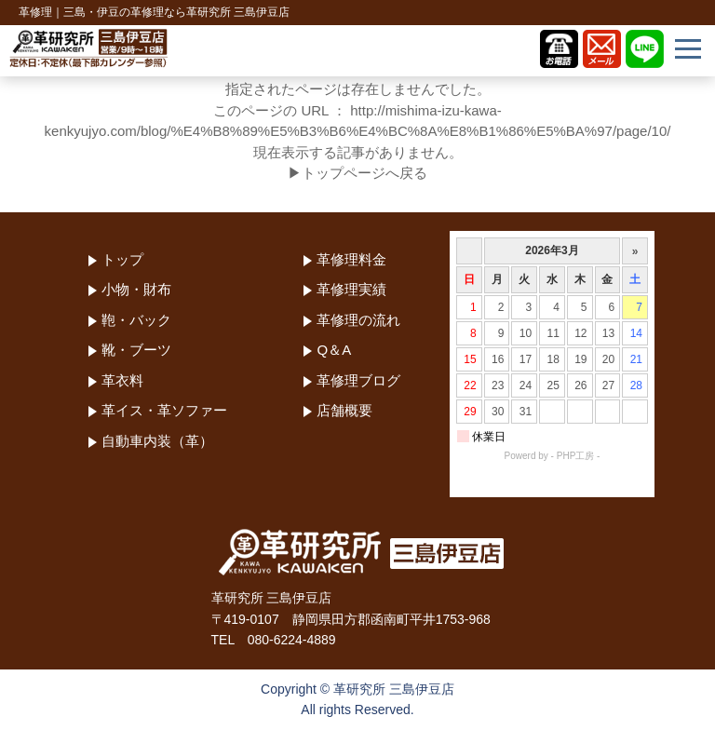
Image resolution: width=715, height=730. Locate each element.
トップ (122, 259)
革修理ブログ (358, 380)
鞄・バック (136, 320)
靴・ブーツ (136, 350)
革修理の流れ (358, 320)
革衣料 (122, 380)
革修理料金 (351, 259)
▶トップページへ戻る (357, 173)
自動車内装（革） (157, 441)
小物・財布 (136, 289)
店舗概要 (344, 410)
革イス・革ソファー (164, 410)
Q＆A (334, 350)
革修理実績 (351, 289)
